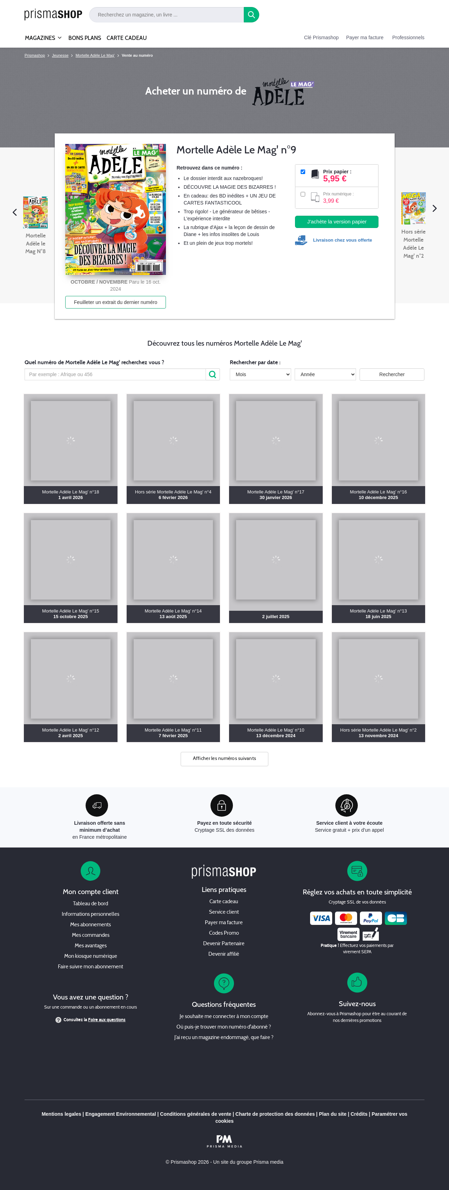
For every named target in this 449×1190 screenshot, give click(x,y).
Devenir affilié (223, 954)
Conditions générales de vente (195, 1114)
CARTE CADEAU (127, 38)
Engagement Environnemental (120, 1114)
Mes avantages (91, 946)
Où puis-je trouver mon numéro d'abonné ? (223, 1027)
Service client (224, 912)
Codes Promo (224, 933)
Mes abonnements (90, 925)
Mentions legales (61, 1114)
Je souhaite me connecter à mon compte (224, 1016)
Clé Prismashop (321, 37)
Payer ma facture (365, 37)
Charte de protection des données (275, 1114)
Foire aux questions (107, 1020)
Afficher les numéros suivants (224, 758)
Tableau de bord (90, 904)
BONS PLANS (84, 38)
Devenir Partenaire (223, 944)
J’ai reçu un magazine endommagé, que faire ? (224, 1037)
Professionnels (408, 37)
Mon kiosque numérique (90, 956)
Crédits (358, 1114)
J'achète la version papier (337, 221)
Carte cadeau (223, 902)
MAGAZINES (40, 35)
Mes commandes (90, 935)
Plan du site (333, 1114)
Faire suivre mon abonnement (90, 967)
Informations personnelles (90, 914)
